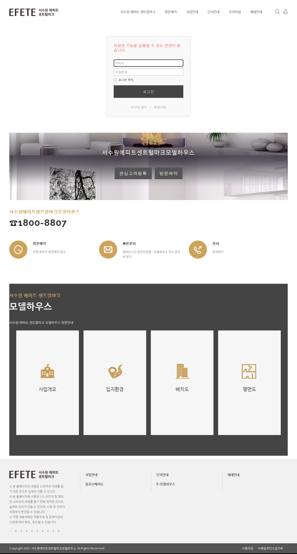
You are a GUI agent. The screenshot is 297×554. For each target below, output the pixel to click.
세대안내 (256, 11)
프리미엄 (235, 11)
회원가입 (160, 107)
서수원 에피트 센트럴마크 (137, 11)
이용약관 (247, 548)
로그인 (148, 91)
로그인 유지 (123, 80)
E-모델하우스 (165, 483)
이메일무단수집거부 (270, 548)
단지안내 (213, 11)
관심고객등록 (133, 173)
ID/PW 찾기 (139, 107)
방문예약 (171, 11)
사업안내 (192, 11)
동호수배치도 (94, 483)
